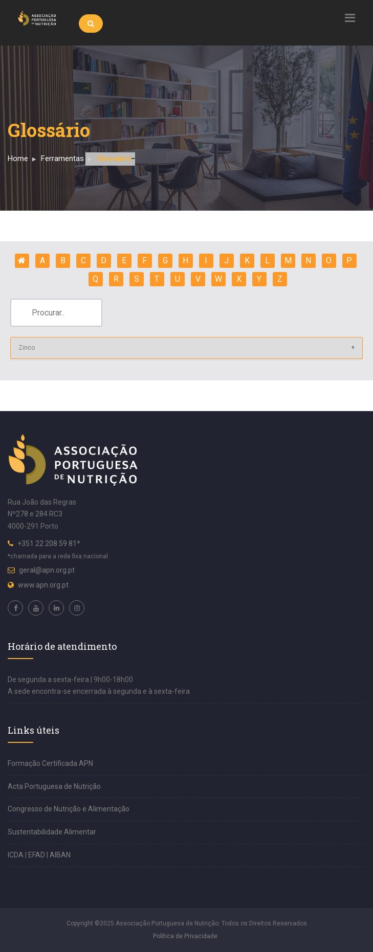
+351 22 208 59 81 (47, 543)
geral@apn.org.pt (47, 570)
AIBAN (60, 855)
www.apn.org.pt (43, 585)
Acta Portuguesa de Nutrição (54, 786)
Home (18, 158)
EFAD (37, 855)
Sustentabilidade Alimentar (52, 832)
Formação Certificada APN (50, 763)
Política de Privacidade (185, 936)
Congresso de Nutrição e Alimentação (68, 809)
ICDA (16, 855)
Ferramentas (62, 158)
